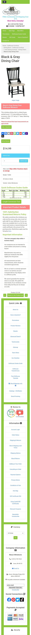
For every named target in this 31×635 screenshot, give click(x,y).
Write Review (6, 141)
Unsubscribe (15, 590)
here (10, 231)
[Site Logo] (15, 10)
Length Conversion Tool (11, 202)
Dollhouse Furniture (13, 45)
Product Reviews (15, 326)
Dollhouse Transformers (15, 370)
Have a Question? (23, 37)
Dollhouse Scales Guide (19, 34)
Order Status (15, 435)
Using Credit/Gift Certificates (15, 502)
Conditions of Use (15, 485)
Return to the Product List (15, 295)
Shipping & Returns (15, 440)
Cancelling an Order (15, 469)
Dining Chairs (22, 49)
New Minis (20, 30)
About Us (15, 309)
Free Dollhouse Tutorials (15, 377)
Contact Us (6, 40)
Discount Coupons (15, 509)
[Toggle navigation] (4, 2)
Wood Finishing (15, 396)
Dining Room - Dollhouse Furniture (14, 47)
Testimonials (15, 342)
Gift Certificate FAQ (15, 496)
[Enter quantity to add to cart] (11, 160)
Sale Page (12, 30)
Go (15, 537)
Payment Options (15, 474)
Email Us (15, 568)
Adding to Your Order (15, 464)
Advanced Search (15, 336)
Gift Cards (12, 37)
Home (4, 30)
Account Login (15, 429)
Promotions (6, 34)
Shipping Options (15, 453)
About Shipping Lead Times (15, 447)
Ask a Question (6, 127)
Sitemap (15, 347)
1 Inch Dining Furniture (10, 49)
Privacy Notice (15, 480)
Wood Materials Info (15, 384)
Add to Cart (23, 161)
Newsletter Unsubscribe (15, 515)
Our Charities (15, 358)
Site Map (15, 491)
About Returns (15, 458)
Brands (5, 37)
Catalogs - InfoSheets (15, 391)
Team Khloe (15, 352)
